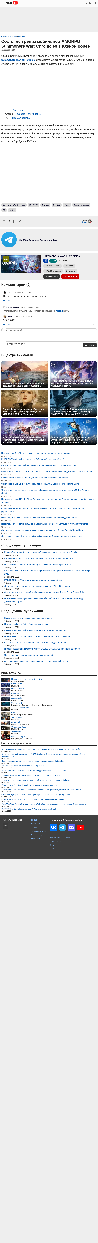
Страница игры (51, 276)
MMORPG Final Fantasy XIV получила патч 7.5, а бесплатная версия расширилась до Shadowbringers (43, 804)
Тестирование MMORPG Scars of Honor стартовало (22, 766)
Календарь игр (36, 835)
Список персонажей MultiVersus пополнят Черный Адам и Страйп (35, 643)
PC (4, 210)
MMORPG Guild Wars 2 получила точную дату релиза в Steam (33, 580)
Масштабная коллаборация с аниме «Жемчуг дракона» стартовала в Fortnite (40, 552)
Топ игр (34, 827)
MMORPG (33, 205)
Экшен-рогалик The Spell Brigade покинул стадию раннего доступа (28, 785)
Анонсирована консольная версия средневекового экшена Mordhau (36, 661)
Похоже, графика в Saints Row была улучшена (26, 624)
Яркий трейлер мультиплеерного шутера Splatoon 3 (28, 655)
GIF (25, 344)
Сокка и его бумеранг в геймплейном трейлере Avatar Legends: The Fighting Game (40, 484)
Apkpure (36, 114)
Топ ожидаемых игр (38, 831)
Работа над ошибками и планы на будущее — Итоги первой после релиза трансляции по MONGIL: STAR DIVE (24, 439)
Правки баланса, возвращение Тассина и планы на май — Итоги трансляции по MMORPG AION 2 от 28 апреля (23, 411)
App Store (18, 110)
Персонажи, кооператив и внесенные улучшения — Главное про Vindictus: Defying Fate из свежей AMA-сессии (70, 439)
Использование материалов (60, 838)
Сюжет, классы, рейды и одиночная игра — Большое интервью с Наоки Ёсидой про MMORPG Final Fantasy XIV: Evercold (73, 411)
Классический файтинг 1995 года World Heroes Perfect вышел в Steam (34, 478)
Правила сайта (55, 841)
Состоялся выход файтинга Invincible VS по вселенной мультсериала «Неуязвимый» (41, 536)
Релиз (66, 205)
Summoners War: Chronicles (18, 60)
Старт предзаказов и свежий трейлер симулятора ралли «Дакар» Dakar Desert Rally (44, 592)
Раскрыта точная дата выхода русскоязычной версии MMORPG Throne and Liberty (35, 780)
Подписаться (70, 276)
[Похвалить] (4, 221)
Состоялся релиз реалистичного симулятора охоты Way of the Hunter (37, 586)
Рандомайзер (36, 839)
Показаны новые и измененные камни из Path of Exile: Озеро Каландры (38, 636)
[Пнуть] (13, 221)
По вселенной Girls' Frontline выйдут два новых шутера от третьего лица (35, 453)
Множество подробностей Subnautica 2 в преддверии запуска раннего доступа (23, 384)
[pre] (22, 344)
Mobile (12, 210)
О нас (52, 849)
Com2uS (56, 205)
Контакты (53, 845)
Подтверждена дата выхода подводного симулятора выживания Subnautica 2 (33, 761)
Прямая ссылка (21, 117)
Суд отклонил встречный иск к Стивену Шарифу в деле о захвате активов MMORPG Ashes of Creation (43, 749)
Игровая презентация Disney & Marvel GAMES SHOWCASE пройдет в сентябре (42, 649)
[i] (7, 344)
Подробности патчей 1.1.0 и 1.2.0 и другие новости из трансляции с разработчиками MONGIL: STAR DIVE (72, 383)
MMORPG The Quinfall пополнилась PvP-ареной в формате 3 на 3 (32, 459)
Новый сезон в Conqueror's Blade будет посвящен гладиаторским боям (37, 565)
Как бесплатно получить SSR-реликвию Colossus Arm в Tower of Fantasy (38, 558)
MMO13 (34, 820)
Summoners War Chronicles (14, 205)
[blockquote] (16, 344)
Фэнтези (45, 205)
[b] (6, 344)
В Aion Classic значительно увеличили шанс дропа (28, 618)
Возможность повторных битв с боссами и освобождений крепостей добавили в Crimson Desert (46, 471)
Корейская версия (81, 205)
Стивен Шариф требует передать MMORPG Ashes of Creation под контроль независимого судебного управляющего (43, 755)
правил (59, 311)
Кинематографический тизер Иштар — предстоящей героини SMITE (36, 630)
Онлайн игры (36, 824)
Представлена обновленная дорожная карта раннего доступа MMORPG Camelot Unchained (44, 524)
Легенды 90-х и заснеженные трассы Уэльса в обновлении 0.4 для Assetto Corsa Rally (42, 530)
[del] (10, 344)
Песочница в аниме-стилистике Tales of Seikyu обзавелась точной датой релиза (39, 518)
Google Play (23, 114)
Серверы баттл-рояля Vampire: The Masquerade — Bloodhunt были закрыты (32, 799)
